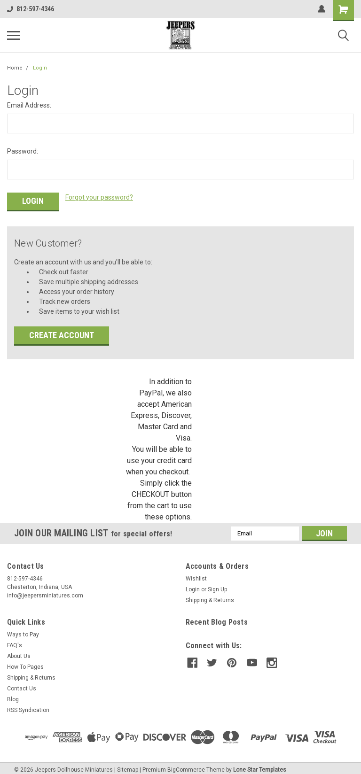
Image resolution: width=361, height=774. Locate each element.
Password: (22, 151)
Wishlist (196, 573)
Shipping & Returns (210, 595)
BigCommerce (186, 764)
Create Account (61, 330)
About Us (19, 651)
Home (15, 68)
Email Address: (29, 105)
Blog (13, 694)
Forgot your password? (99, 197)
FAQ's (14, 640)
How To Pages (25, 661)
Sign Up (217, 584)
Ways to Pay (23, 629)
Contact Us (21, 683)
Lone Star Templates (259, 764)
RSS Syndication (28, 705)
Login (40, 68)
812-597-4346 (30, 9)
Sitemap (127, 764)
